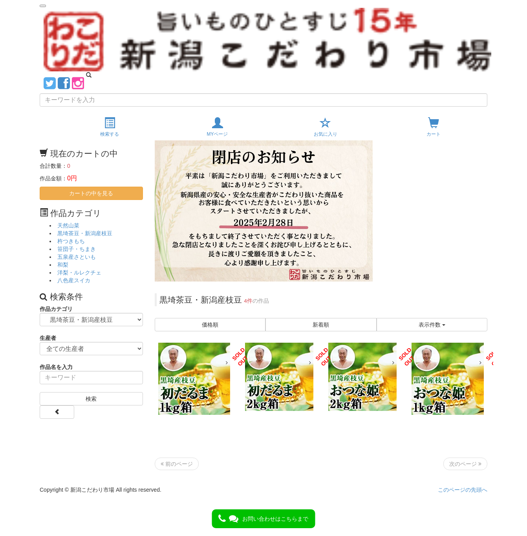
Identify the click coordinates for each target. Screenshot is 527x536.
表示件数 (432, 325)
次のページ (465, 464)
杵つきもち (71, 241)
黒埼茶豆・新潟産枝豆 (84, 233)
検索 (91, 399)
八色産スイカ (73, 280)
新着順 (321, 325)
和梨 (62, 265)
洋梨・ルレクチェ (79, 272)
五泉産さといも (76, 257)
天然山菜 (68, 225)
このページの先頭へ (462, 490)
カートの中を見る (91, 193)
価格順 (210, 325)
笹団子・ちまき (76, 249)
